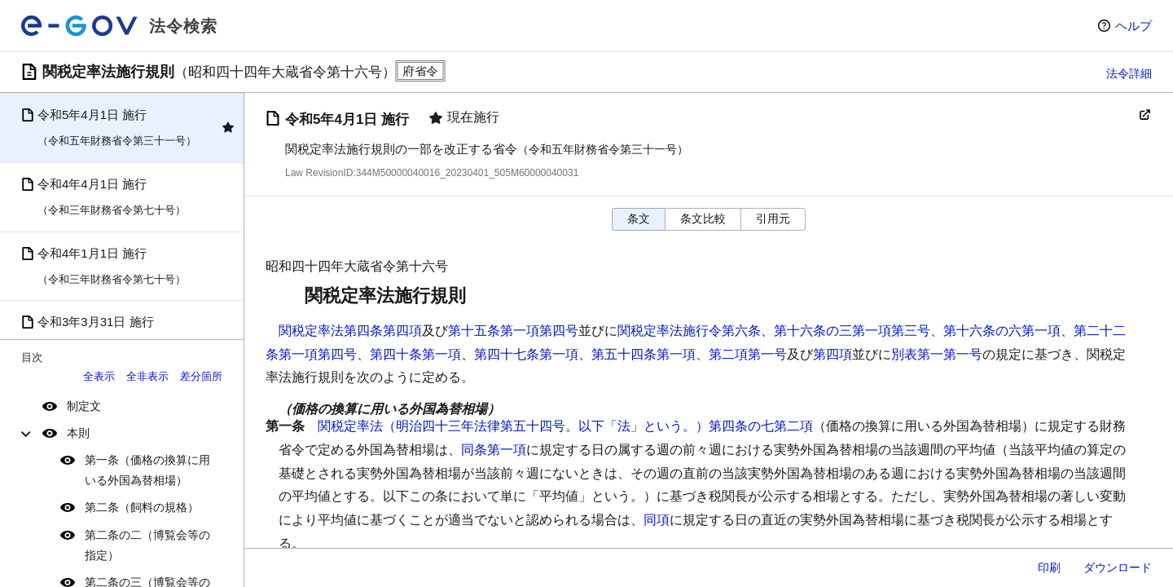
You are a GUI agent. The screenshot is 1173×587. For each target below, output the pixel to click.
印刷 (1049, 567)
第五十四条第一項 (643, 354)
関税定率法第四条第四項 (350, 331)
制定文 (84, 406)
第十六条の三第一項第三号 (852, 331)
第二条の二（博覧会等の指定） (147, 545)
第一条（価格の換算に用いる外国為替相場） (147, 470)
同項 (657, 520)
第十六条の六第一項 (1002, 331)
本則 (78, 432)
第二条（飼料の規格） (142, 507)
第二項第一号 (748, 354)
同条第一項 (493, 450)
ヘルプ (1133, 26)
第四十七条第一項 (526, 354)
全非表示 (147, 376)
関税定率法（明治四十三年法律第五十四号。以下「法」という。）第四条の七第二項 (565, 426)
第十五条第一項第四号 (513, 331)
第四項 (832, 354)
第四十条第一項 (415, 354)
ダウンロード (1117, 567)
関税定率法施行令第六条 (689, 331)
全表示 (99, 376)
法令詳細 (1129, 73)
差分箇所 (201, 376)
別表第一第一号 (936, 354)
